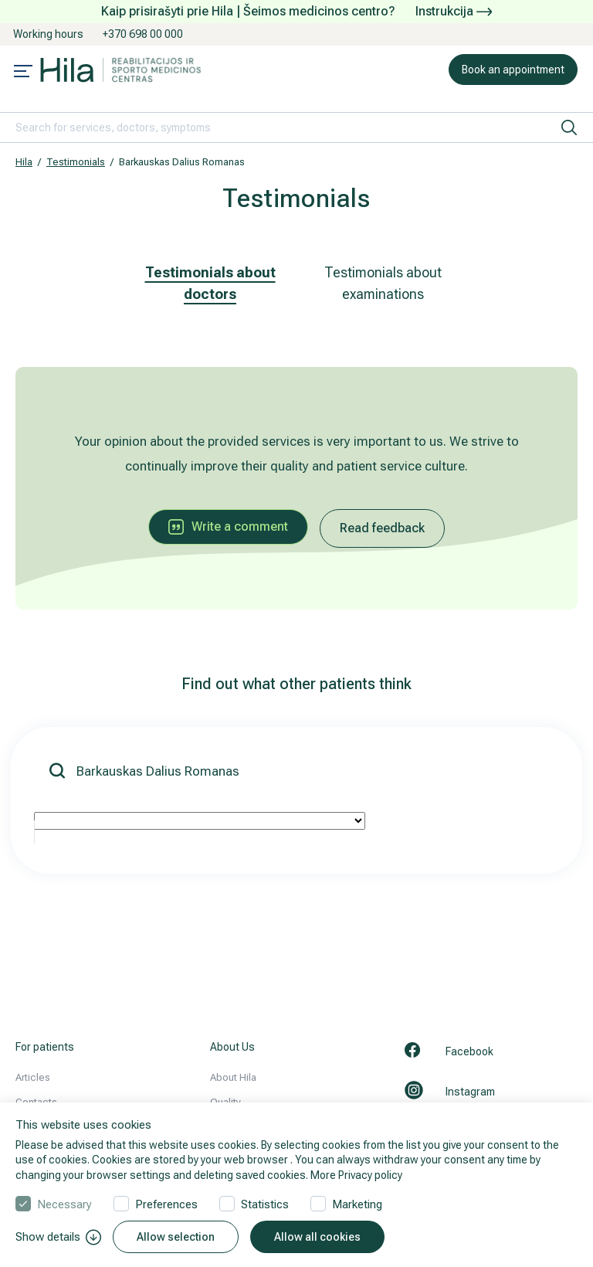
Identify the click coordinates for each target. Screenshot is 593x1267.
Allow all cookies (317, 1237)
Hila (23, 162)
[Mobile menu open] (23, 72)
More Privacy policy (356, 1175)
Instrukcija (453, 11)
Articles (32, 1077)
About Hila (233, 1077)
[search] (569, 127)
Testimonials (75, 162)
